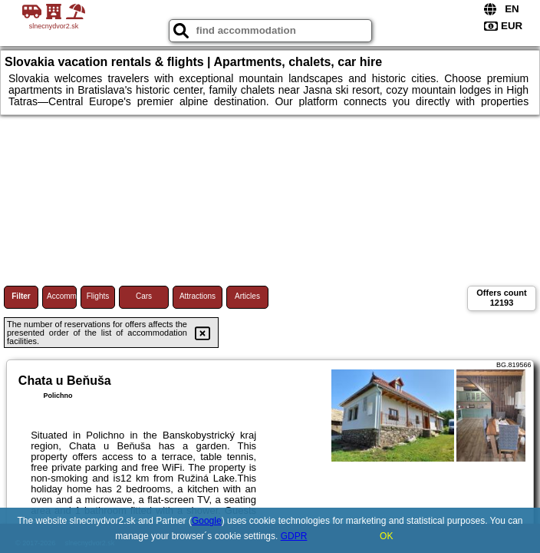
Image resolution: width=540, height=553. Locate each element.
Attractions (197, 296)
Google (207, 520)
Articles (247, 296)
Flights (98, 296)
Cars (144, 296)
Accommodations (62, 296)
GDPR (294, 536)
